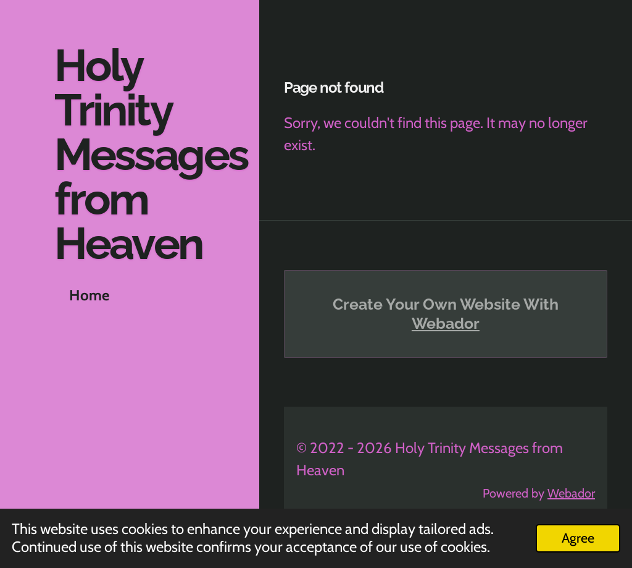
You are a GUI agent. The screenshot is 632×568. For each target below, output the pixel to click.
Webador (446, 323)
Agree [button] (578, 538)
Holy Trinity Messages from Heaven (150, 154)
